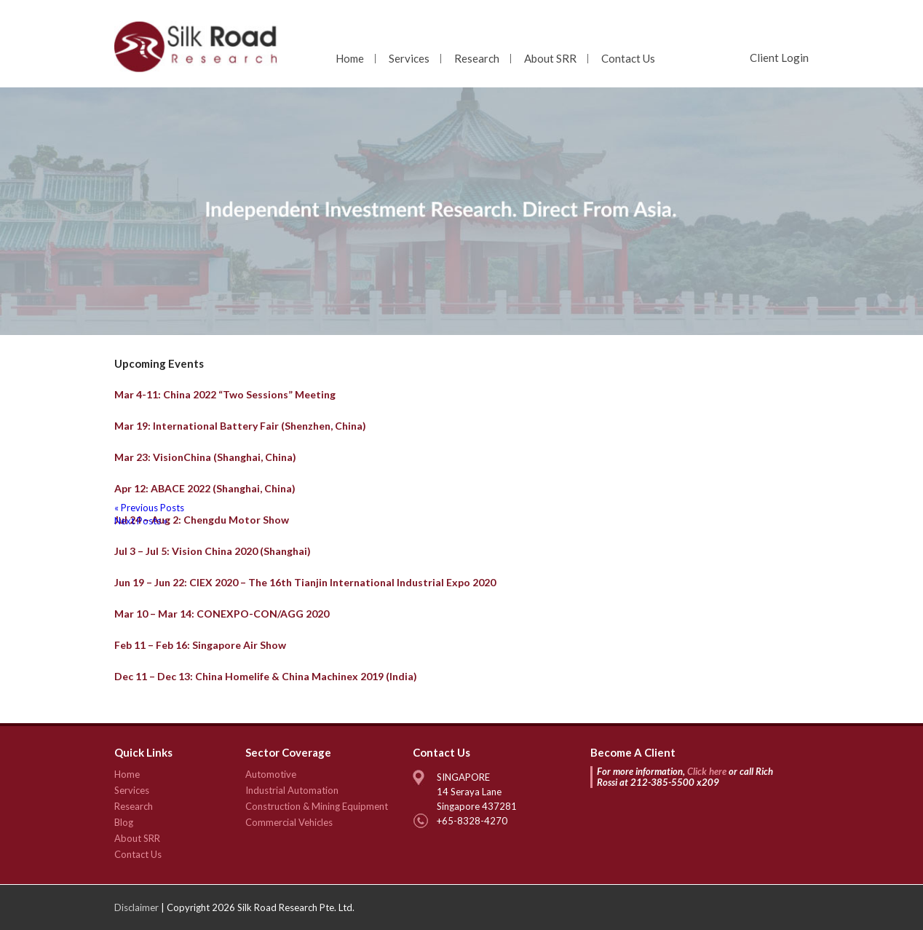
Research (476, 58)
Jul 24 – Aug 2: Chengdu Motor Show (201, 519)
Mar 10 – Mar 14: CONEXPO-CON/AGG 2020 (221, 613)
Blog (123, 822)
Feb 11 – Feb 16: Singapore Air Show (200, 645)
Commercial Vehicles (289, 822)
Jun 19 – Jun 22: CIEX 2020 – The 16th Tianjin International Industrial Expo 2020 (305, 582)
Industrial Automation (291, 790)
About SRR (550, 58)
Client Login (779, 57)
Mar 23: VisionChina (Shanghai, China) (205, 457)
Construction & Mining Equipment (316, 806)
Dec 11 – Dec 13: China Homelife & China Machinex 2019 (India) (265, 676)
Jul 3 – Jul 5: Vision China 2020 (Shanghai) (212, 551)
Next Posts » (140, 521)
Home (350, 58)
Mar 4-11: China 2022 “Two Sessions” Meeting (225, 394)
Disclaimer (136, 907)
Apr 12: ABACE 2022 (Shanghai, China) (205, 488)
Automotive (270, 774)
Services (409, 58)
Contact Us (628, 58)
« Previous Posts (149, 507)
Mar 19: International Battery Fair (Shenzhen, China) (240, 425)
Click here (706, 771)
